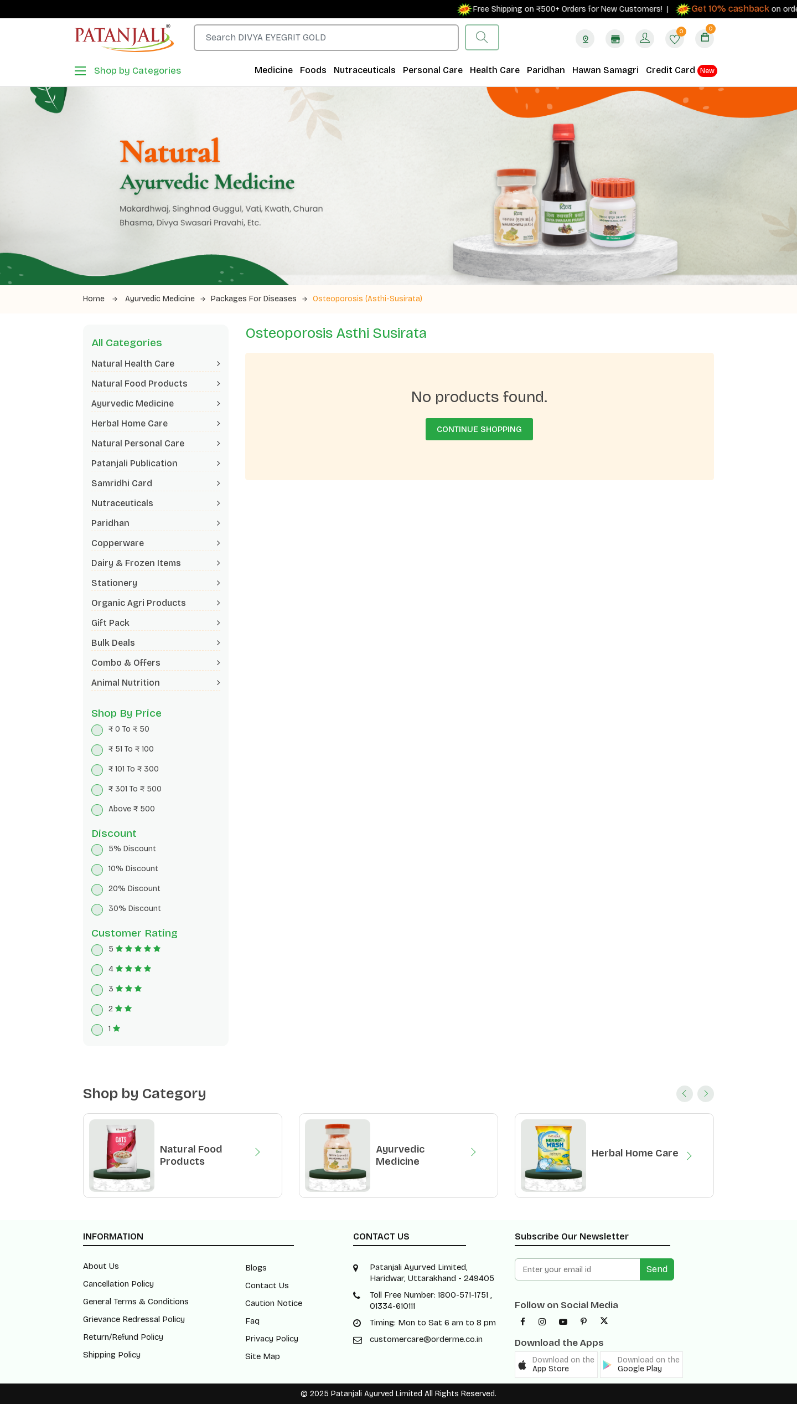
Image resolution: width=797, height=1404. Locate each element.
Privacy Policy (271, 1339)
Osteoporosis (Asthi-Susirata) (367, 299)
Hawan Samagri (605, 70)
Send (656, 1269)
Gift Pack (155, 623)
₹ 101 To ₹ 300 (133, 769)
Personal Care (433, 70)
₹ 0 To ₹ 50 (128, 729)
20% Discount (134, 888)
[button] (556, 1364)
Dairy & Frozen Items (155, 563)
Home (100, 299)
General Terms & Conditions (136, 1302)
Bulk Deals (155, 642)
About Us (101, 1266)
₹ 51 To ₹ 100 (131, 749)
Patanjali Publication (155, 463)
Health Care (495, 70)
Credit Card (681, 71)
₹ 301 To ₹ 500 (135, 789)
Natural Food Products (155, 383)
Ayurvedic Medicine (165, 299)
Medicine (274, 70)
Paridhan (546, 70)
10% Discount (133, 868)
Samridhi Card (155, 483)
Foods (313, 70)
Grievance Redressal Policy (134, 1319)
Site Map (262, 1356)
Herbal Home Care (155, 423)
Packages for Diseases (259, 299)
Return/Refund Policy (123, 1337)
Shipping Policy (112, 1355)
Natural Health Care (155, 363)
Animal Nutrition (155, 682)
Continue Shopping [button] (479, 429)
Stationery (155, 583)
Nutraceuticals (365, 70)
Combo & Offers (155, 662)
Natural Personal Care (155, 443)
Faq (252, 1321)
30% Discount (134, 908)
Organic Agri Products (155, 603)
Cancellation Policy (118, 1284)
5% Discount (132, 848)
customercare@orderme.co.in (426, 1339)
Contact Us (267, 1285)
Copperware (155, 543)
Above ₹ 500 (131, 809)
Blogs (256, 1268)
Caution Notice (273, 1303)
